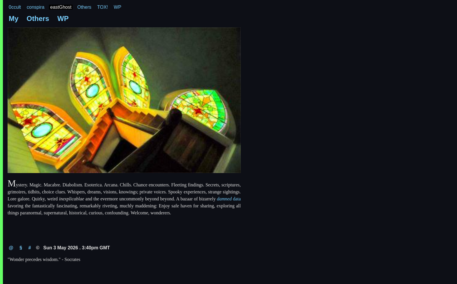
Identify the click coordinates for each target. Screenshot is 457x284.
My (13, 18)
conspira (35, 7)
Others (84, 7)
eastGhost (60, 7)
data (229, 198)
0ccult (15, 7)
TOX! (102, 7)
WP (117, 7)
